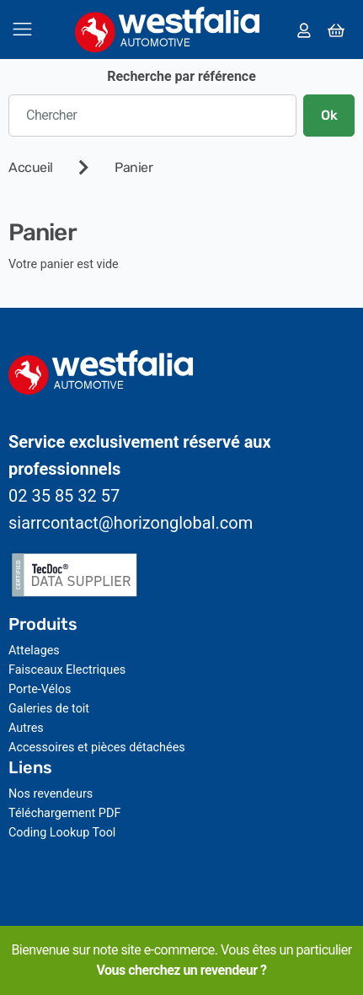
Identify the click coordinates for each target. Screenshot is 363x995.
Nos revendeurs (50, 794)
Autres (26, 728)
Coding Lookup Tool (61, 833)
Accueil (30, 167)
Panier (133, 167)
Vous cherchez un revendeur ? (181, 970)
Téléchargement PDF (64, 813)
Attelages (34, 650)
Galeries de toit (48, 709)
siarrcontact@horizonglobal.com (130, 523)
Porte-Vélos (39, 689)
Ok (329, 115)
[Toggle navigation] (22, 29)
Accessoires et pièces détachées (96, 747)
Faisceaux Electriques (66, 670)
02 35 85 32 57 (64, 496)
